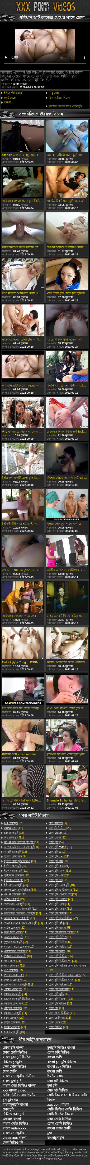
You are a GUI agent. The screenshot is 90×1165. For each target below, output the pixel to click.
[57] (56, 842)
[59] (60, 942)
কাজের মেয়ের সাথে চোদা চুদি (65, 106)
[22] (14, 832)
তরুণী (7, 102)
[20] (60, 828)
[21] (14, 899)
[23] (16, 875)
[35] (15, 894)
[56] (61, 956)
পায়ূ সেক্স (54, 93)
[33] (67, 968)
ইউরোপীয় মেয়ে (13, 93)
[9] (58, 823)
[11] (13, 823)
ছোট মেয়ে (10, 97)
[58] (60, 927)
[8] (21, 847)
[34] (15, 856)
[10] (19, 946)
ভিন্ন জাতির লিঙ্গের (59, 97)
